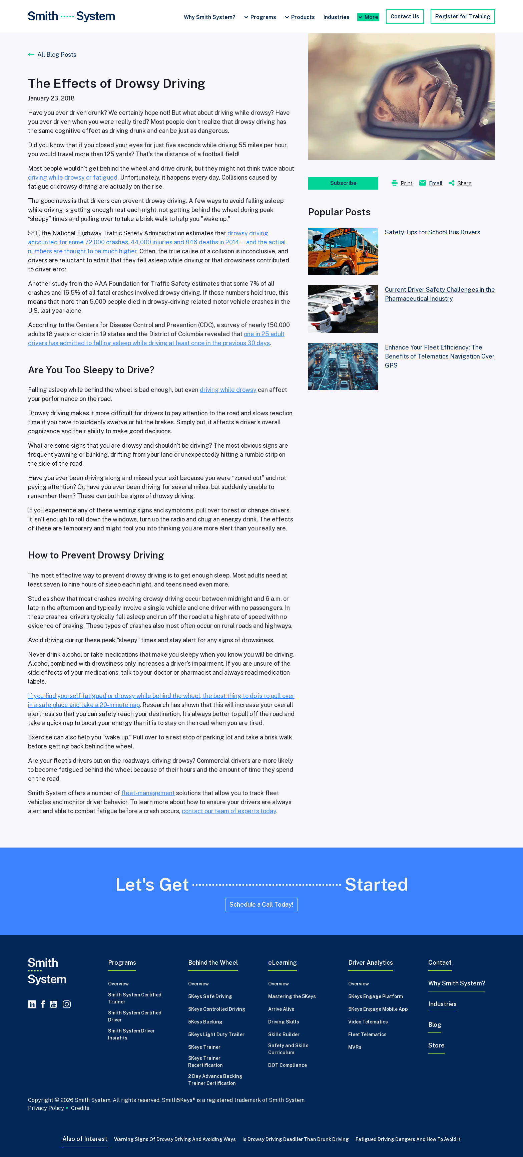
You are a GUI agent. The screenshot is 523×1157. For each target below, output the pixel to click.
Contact (440, 962)
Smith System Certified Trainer (134, 998)
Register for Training (462, 16)
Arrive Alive (281, 1009)
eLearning (282, 962)
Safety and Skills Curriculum (288, 1049)
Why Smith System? (209, 17)
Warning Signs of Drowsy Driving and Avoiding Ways (175, 1139)
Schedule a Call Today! (261, 904)
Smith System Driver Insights (131, 1034)
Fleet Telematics (367, 1034)
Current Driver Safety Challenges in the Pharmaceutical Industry (440, 294)
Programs (263, 17)
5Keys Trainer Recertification (205, 1062)
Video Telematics (368, 1021)
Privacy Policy (46, 1108)
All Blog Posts (56, 54)
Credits (80, 1108)
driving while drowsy (228, 389)
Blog (434, 1024)
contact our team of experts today (229, 811)
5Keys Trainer (204, 1047)
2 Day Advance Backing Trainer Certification (215, 1080)
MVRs (355, 1047)
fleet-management (148, 792)
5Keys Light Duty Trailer (216, 1034)
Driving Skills (283, 1021)
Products (303, 17)
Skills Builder (284, 1034)
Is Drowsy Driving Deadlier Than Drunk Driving (295, 1139)
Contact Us (405, 16)
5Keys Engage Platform (375, 996)
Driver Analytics (370, 962)
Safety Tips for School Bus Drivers (432, 232)
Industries (337, 17)
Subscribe (343, 183)
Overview (118, 983)
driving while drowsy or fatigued (72, 177)
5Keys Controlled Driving (216, 1009)
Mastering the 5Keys (292, 996)
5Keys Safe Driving (210, 996)
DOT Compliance (287, 1065)
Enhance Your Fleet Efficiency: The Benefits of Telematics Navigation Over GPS (440, 356)
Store (436, 1045)
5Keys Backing (205, 1021)
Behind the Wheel (213, 962)
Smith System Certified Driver (134, 1016)
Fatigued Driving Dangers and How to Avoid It (408, 1139)
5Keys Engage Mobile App (378, 1009)
